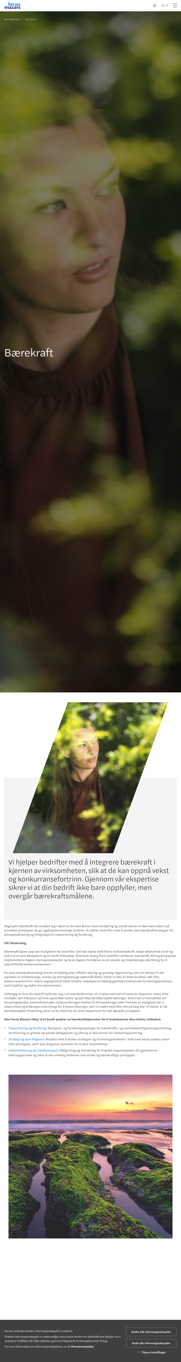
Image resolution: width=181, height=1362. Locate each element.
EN (163, 5)
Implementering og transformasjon (33, 1050)
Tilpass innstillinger (151, 1352)
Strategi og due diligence (26, 1039)
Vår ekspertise (12, 19)
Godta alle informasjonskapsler (151, 1332)
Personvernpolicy (82, 1346)
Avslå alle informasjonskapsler (151, 1343)
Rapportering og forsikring (27, 1028)
